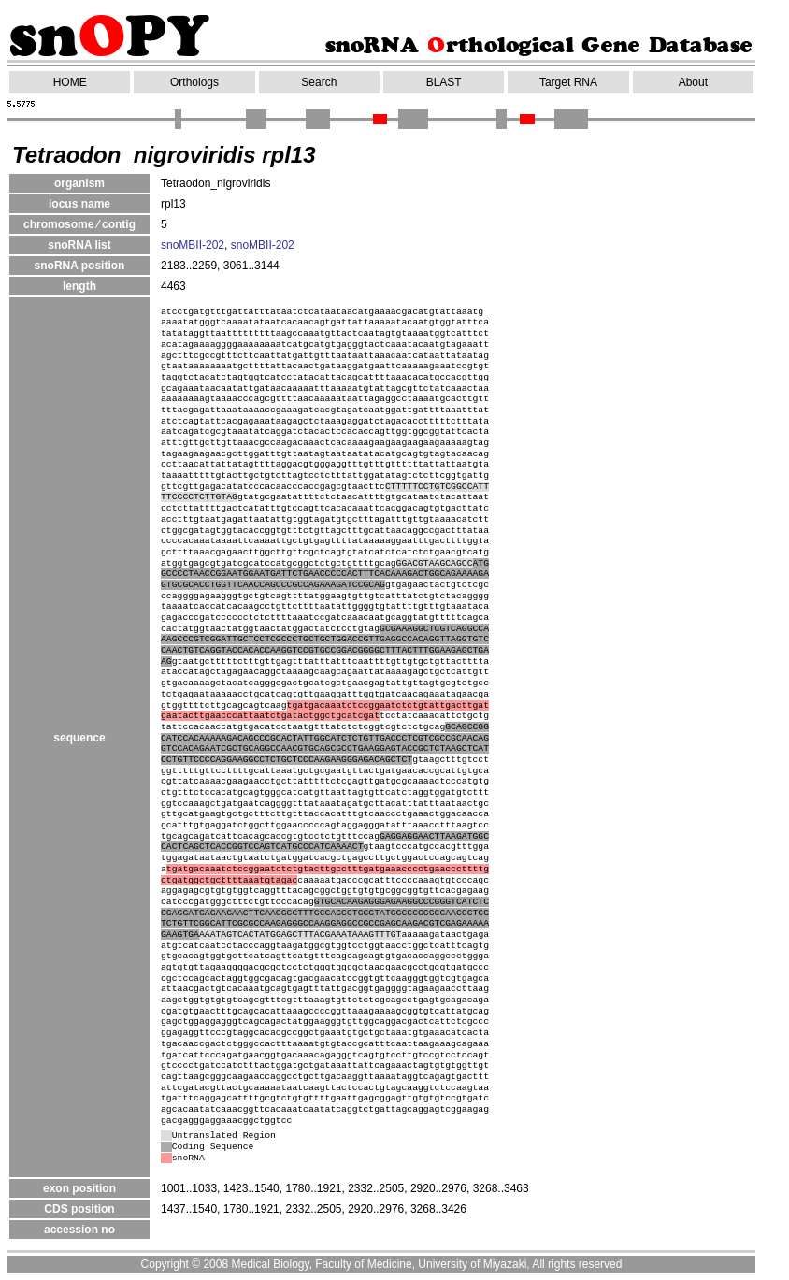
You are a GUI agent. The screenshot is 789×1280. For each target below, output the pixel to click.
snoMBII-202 (192, 245)
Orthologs (194, 82)
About (693, 82)
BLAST (444, 82)
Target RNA (568, 82)
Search (319, 82)
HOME (70, 82)
